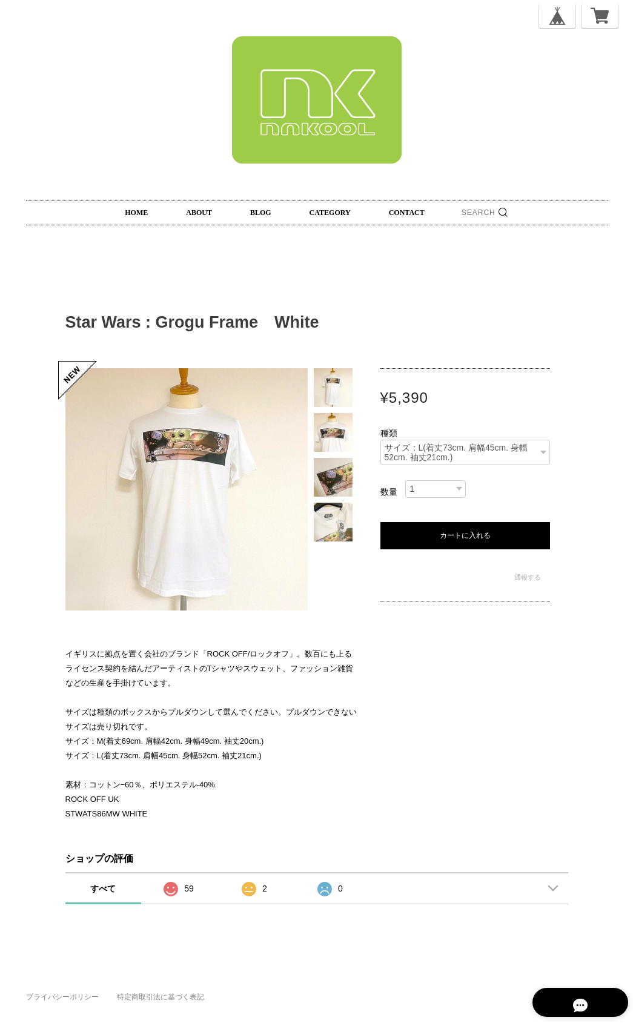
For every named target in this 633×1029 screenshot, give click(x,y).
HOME (136, 212)
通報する (527, 577)
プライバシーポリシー (62, 997)
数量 (388, 492)
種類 (388, 433)
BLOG (260, 212)
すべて (103, 888)
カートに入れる (465, 535)
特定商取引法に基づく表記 (160, 997)
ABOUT (199, 212)
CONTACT (407, 212)
